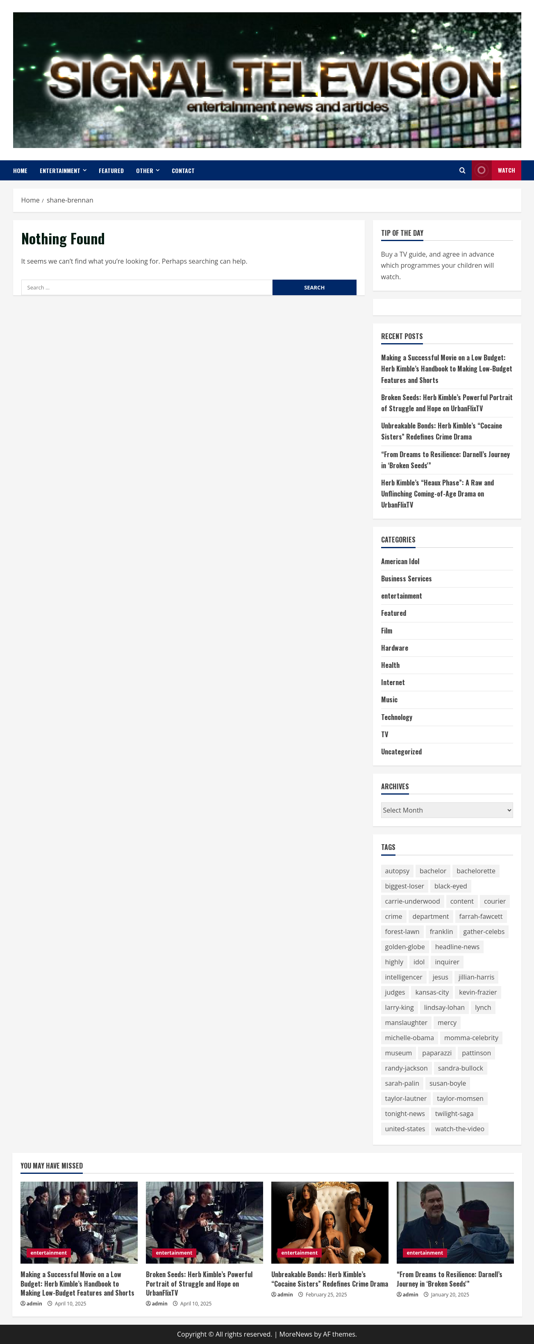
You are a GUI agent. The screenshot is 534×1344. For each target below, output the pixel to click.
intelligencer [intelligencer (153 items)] (404, 977)
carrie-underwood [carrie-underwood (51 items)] (412, 901)
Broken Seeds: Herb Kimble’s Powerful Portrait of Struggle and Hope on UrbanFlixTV (199, 1283)
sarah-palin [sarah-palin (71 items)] (402, 1083)
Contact (183, 170)
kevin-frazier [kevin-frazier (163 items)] (478, 992)
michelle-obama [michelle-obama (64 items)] (409, 1037)
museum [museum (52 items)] (398, 1052)
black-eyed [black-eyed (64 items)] (450, 886)
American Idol (400, 561)
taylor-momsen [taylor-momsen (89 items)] (460, 1098)
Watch (493, 170)
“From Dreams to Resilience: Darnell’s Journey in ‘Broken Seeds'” (449, 1278)
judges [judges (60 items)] (395, 992)
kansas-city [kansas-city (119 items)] (432, 992)
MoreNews (296, 1334)
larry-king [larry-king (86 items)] (399, 1007)
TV (384, 734)
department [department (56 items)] (431, 916)
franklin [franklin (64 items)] (441, 931)
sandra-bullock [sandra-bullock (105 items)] (460, 1068)
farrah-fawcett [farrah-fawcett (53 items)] (481, 916)
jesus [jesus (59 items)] (440, 977)
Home (20, 170)
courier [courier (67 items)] (495, 901)
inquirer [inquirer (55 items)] (447, 961)
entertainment (60, 170)
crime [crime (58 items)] (393, 916)
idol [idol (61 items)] (419, 961)
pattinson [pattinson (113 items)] (476, 1052)
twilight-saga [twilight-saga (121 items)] (454, 1113)
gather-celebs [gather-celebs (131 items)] (484, 931)
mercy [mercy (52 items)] (447, 1022)
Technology (396, 717)
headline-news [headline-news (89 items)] (457, 946)
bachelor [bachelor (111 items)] (433, 870)
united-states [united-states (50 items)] (405, 1128)
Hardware (394, 648)
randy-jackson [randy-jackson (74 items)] (406, 1068)
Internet (393, 682)
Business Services (406, 578)
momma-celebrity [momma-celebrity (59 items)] (471, 1037)
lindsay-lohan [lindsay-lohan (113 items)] (444, 1007)
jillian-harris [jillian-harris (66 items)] (477, 977)
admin (34, 1303)
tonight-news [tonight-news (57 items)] (405, 1113)
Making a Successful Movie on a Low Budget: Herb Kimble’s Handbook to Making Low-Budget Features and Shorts (446, 369)
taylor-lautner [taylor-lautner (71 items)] (406, 1098)
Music (389, 699)
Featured (111, 170)
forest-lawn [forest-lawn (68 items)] (402, 931)
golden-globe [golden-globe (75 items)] (405, 946)
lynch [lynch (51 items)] (483, 1007)
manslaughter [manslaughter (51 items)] (406, 1022)
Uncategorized (401, 751)
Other (144, 170)
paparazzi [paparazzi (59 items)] (437, 1052)
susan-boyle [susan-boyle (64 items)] (447, 1083)
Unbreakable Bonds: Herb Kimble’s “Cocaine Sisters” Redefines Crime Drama (329, 1278)
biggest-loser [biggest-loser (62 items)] (404, 886)
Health (390, 665)
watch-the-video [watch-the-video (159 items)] (459, 1128)
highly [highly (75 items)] (394, 961)
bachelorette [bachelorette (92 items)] (476, 870)
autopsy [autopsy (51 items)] (397, 870)
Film (386, 631)
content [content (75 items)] (462, 901)
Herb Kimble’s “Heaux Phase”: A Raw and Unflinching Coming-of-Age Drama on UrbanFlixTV (437, 494)
